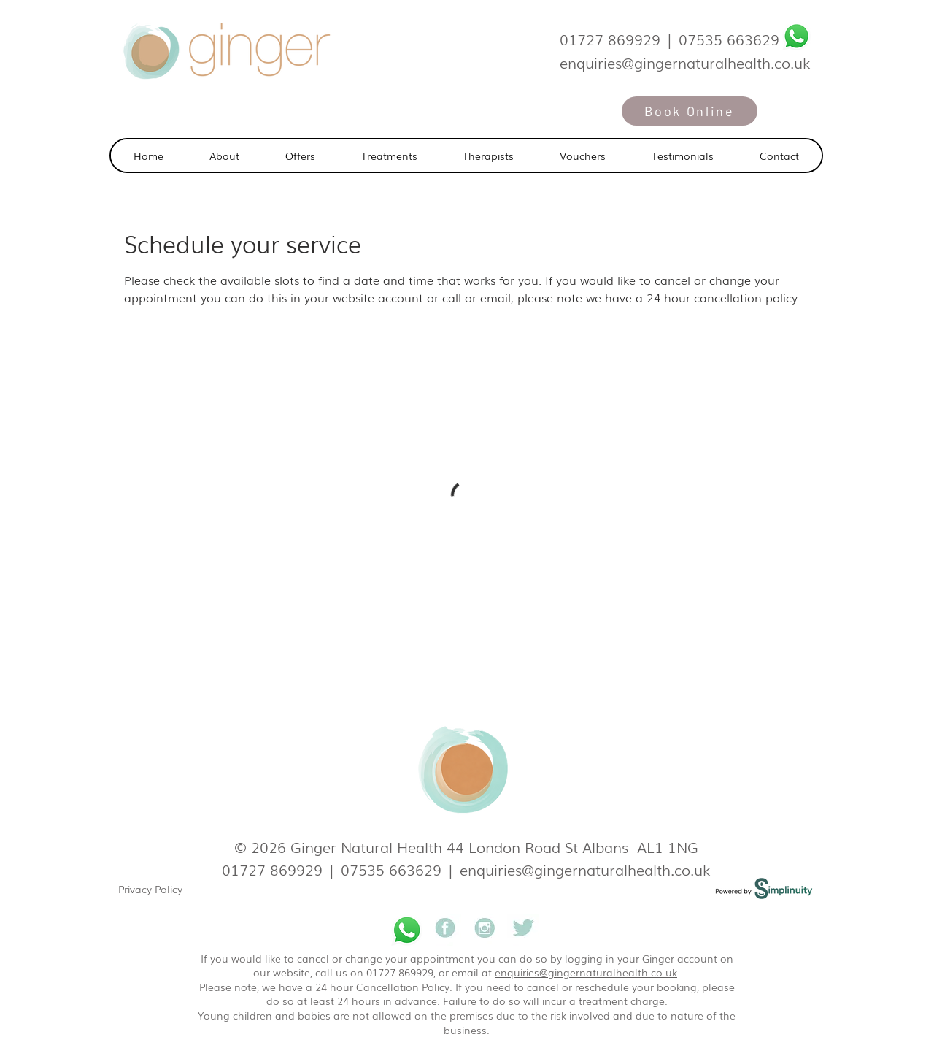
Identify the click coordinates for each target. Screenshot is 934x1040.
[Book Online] (689, 111)
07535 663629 (729, 39)
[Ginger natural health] (445, 930)
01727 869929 (610, 39)
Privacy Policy (150, 889)
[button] (389, 155)
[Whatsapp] (796, 36)
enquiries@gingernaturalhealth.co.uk (585, 869)
